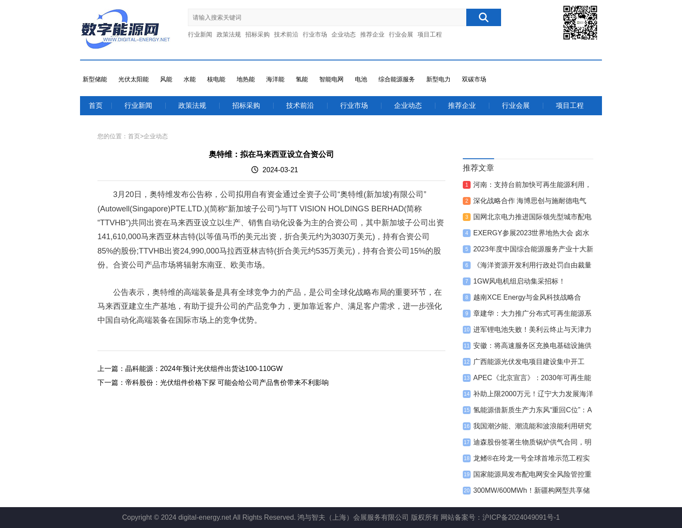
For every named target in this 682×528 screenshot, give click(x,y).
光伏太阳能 (133, 79)
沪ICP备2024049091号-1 (521, 517)
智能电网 (331, 79)
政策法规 (229, 34)
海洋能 (275, 79)
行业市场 (315, 34)
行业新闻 (200, 34)
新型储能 (95, 79)
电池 (361, 79)
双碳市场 (474, 79)
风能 (166, 79)
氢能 (302, 79)
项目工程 (430, 34)
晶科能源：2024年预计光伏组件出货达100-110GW (204, 368)
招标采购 (257, 34)
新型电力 (438, 79)
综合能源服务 (396, 79)
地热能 (246, 79)
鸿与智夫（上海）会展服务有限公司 (353, 517)
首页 (96, 105)
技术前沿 (286, 34)
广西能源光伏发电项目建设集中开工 (529, 361)
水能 (190, 79)
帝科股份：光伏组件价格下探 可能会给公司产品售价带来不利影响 (227, 382)
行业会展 (401, 34)
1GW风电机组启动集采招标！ (519, 281)
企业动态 (343, 34)
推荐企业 (372, 34)
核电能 (216, 79)
